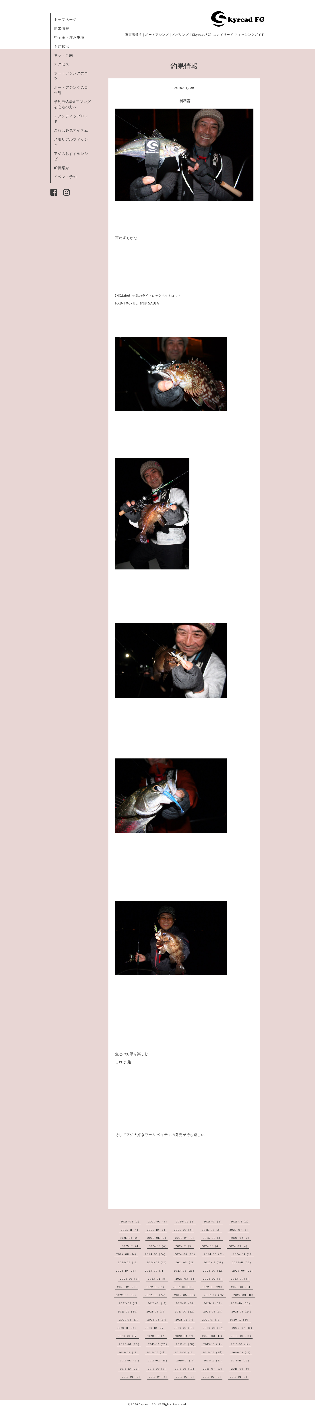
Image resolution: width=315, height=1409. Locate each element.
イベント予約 (65, 176)
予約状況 (61, 46)
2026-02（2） (186, 1221)
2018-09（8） (157, 1368)
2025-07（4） (239, 1229)
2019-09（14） (241, 1344)
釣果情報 (61, 28)
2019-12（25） (158, 1344)
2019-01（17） (186, 1360)
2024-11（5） (184, 1246)
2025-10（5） (157, 1229)
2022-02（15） (129, 1303)
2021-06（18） (213, 1311)
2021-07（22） (185, 1311)
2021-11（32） (213, 1303)
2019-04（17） (241, 1352)
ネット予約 (63, 55)
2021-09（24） (128, 1311)
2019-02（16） (158, 1360)
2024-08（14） (127, 1254)
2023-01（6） (240, 1278)
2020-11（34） (127, 1327)
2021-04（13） (129, 1319)
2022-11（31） (156, 1287)
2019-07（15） (157, 1352)
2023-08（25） (185, 1270)
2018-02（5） (212, 1376)
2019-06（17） (185, 1352)
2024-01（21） (185, 1262)
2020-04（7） (184, 1336)
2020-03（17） (213, 1336)
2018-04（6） (158, 1376)
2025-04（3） (185, 1237)
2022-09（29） (213, 1287)
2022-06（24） (156, 1295)
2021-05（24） (242, 1311)
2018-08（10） (185, 1368)
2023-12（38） (214, 1262)
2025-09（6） (184, 1229)
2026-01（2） (213, 1221)
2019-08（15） (128, 1352)
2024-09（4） (238, 1246)
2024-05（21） (214, 1254)
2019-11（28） (186, 1344)
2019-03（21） (130, 1360)
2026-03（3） (158, 1221)
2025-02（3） (240, 1237)
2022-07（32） (126, 1295)
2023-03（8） (185, 1278)
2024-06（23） (185, 1254)
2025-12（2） (240, 1221)
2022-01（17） (157, 1303)
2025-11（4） (130, 1229)
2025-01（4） (131, 1246)
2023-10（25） (126, 1270)
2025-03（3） (213, 1237)
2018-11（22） (241, 1360)
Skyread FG (147, 1404)
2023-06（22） (243, 1270)
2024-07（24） (156, 1254)
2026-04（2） (130, 1221)
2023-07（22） (214, 1270)
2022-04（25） (215, 1295)
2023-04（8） (158, 1278)
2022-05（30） (185, 1295)
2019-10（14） (213, 1344)
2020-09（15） (184, 1327)
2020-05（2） (157, 1336)
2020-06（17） (128, 1336)
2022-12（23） (127, 1287)
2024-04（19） (243, 1254)
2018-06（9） (241, 1368)
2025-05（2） (157, 1237)
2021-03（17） (157, 1319)
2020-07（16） (243, 1327)
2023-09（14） (155, 1270)
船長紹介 (61, 168)
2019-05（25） (213, 1352)
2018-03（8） (185, 1376)
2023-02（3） (213, 1278)
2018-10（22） (130, 1368)
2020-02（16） (242, 1336)
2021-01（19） (212, 1319)
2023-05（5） (130, 1278)
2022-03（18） (244, 1295)
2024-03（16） (128, 1262)
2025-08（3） (212, 1229)
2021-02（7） (185, 1319)
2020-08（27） (214, 1327)
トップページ (65, 19)
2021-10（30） (241, 1303)
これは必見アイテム (71, 130)
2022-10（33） (183, 1287)
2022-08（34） (242, 1287)
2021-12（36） (186, 1303)
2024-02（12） (157, 1262)
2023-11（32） (242, 1262)
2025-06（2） (130, 1237)
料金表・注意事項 (69, 37)
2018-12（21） (213, 1360)
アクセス (61, 64)
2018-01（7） (239, 1376)
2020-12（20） (240, 1319)
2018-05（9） (131, 1376)
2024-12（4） (158, 1246)
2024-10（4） (211, 1246)
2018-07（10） (213, 1368)
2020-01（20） (130, 1344)
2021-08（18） (156, 1311)
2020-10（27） (155, 1327)
